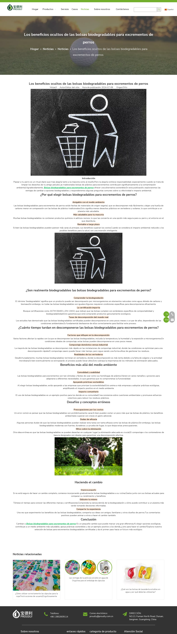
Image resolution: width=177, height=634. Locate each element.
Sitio (125, 87)
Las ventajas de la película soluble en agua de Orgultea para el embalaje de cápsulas (88, 579)
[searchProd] (145, 9)
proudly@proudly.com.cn (101, 616)
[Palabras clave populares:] (159, 9)
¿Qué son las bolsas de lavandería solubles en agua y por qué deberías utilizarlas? (140, 590)
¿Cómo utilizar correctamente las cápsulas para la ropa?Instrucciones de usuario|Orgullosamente (36, 595)
